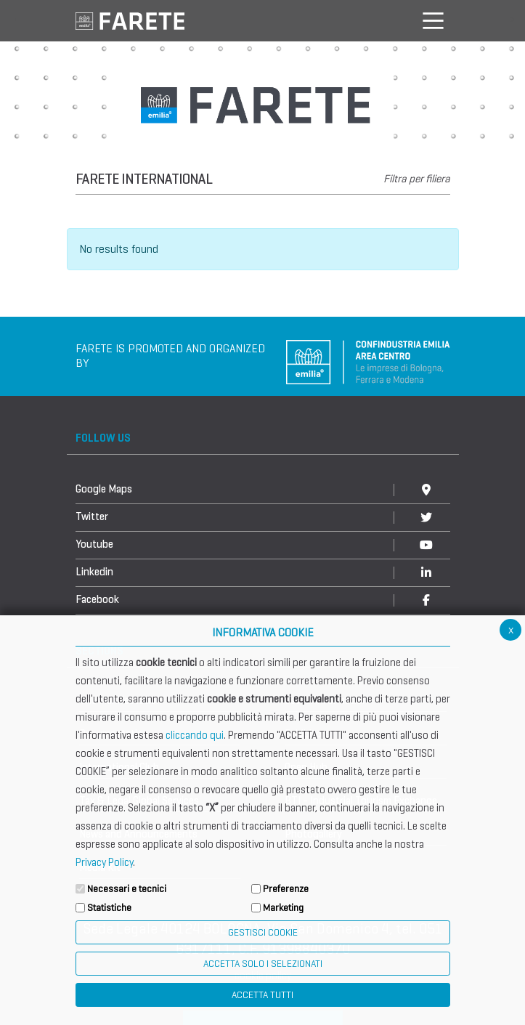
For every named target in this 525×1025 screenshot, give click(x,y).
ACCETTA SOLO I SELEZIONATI (262, 963)
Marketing (283, 908)
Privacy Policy (104, 862)
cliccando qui (195, 735)
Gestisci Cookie (263, 932)
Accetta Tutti (262, 995)
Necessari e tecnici (126, 889)
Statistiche (109, 908)
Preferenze (286, 889)
